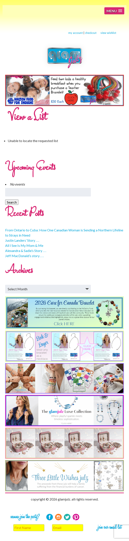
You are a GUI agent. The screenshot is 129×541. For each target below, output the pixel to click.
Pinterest (76, 517)
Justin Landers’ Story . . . (22, 240)
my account (75, 32)
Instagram (58, 517)
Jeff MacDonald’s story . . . (24, 256)
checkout (90, 32)
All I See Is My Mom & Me (24, 245)
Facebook (49, 517)
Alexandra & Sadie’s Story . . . (25, 251)
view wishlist (108, 32)
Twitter (67, 517)
